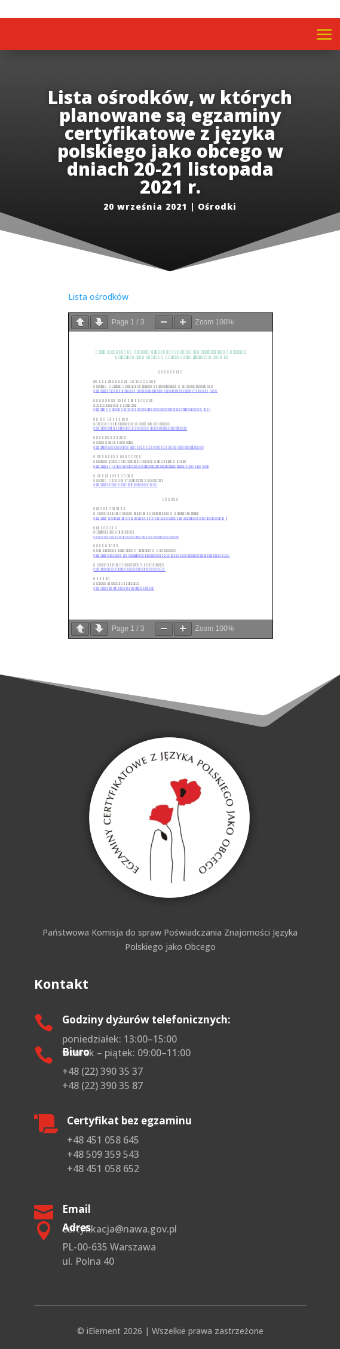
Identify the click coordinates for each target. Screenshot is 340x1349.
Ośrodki (217, 206)
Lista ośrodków (98, 296)
